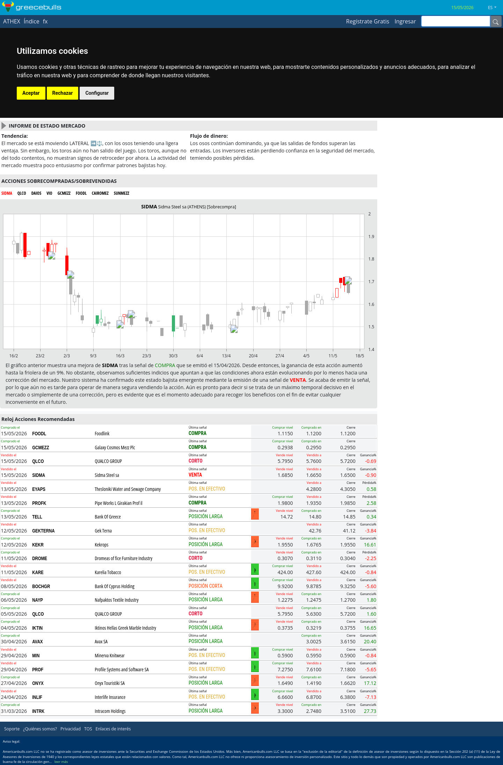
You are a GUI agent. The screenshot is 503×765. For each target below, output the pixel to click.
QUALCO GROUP (108, 461)
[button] (495, 8)
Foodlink (102, 433)
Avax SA (101, 641)
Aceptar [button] (31, 93)
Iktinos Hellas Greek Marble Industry (125, 627)
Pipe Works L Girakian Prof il (118, 503)
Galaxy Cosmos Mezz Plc (115, 447)
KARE (38, 572)
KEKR (38, 545)
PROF (37, 669)
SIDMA (38, 475)
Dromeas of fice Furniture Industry (123, 558)
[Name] (496, 21)
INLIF (37, 697)
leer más (61, 761)
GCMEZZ (40, 447)
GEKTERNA (43, 531)
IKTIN (37, 628)
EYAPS (38, 489)
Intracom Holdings (110, 711)
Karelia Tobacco (108, 572)
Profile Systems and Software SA (121, 669)
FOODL (39, 433)
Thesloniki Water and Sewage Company (128, 489)
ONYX (38, 683)
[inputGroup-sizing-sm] (455, 21)
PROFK (39, 503)
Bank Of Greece (108, 516)
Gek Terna (103, 530)
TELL (37, 517)
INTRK (38, 711)
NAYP (37, 600)
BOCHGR (41, 586)
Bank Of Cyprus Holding (114, 586)
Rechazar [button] (62, 93)
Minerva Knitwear (110, 655)
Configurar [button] (97, 93)
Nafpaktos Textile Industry (116, 599)
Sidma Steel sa (107, 475)
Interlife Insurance (110, 697)
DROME (39, 558)
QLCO (38, 461)
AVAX (37, 641)
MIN (35, 655)
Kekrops (101, 544)
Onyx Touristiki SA (110, 683)
